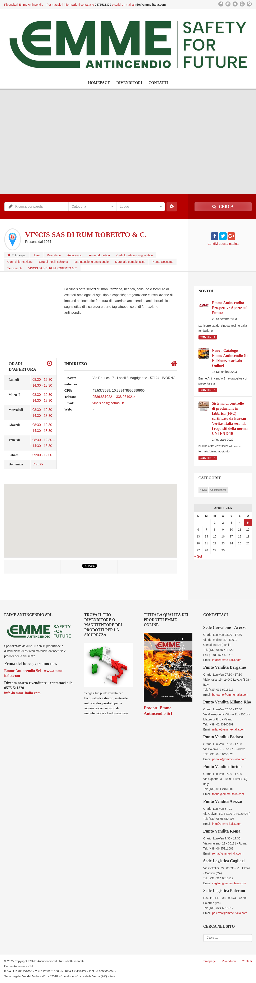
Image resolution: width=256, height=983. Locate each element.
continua (208, 337)
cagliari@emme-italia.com (229, 883)
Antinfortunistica (99, 255)
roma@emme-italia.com (227, 853)
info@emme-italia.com (22, 693)
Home (36, 255)
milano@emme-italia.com (228, 729)
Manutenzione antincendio (91, 261)
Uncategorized (218, 489)
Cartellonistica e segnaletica (134, 255)
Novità (203, 489)
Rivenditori (129, 83)
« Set (198, 556)
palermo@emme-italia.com (229, 913)
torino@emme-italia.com (228, 794)
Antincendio (74, 255)
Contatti (158, 83)
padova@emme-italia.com (229, 759)
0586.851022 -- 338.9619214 (114, 397)
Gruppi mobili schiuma (53, 261)
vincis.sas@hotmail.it (108, 403)
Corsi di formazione (20, 261)
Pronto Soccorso (163, 261)
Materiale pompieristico (130, 261)
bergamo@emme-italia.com (230, 694)
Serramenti (14, 268)
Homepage (99, 83)
